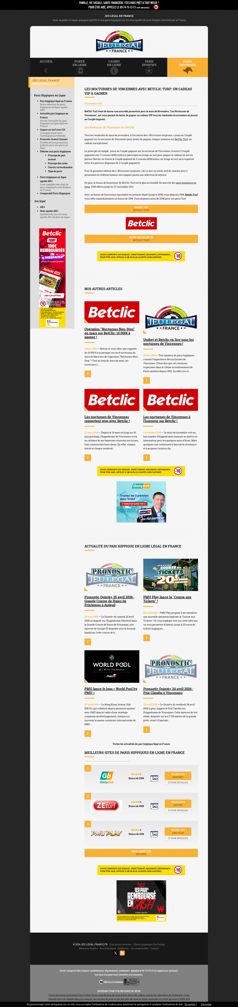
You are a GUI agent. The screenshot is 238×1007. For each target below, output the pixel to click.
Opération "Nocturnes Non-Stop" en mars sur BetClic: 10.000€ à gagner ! (109, 333)
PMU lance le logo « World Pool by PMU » (110, 691)
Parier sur (141, 209)
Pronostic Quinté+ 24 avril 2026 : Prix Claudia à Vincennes (168, 691)
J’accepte (206, 1004)
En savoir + (191, 1004)
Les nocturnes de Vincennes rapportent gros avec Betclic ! (107, 419)
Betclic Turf (191, 194)
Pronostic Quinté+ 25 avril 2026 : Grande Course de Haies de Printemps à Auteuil (109, 601)
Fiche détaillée (178, 782)
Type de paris (55, 171)
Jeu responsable (140, 948)
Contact (154, 948)
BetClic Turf (181, 139)
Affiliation (123, 948)
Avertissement (108, 948)
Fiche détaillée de (141, 239)
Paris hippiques (141, 853)
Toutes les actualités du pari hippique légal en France (141, 743)
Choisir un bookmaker (60, 167)
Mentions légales (88, 948)
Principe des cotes (57, 163)
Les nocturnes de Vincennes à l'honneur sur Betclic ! (166, 419)
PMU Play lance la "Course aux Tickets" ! (167, 599)
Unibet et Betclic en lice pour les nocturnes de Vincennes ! (168, 341)
